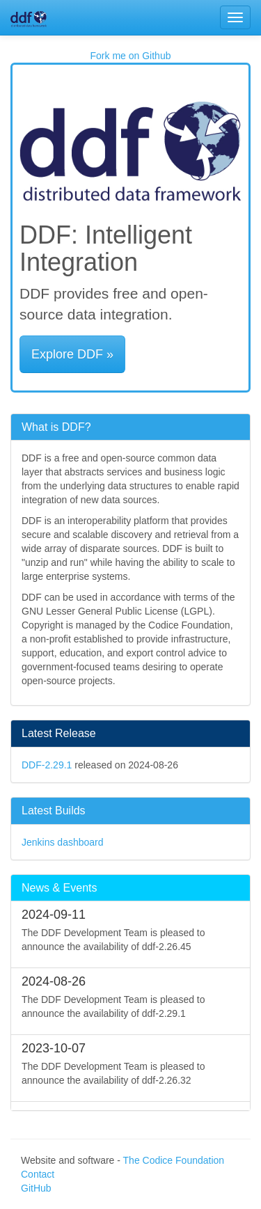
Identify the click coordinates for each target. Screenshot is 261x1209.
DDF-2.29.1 (47, 765)
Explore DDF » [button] (72, 354)
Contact (37, 1174)
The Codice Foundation (174, 1160)
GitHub (36, 1188)
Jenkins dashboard (63, 842)
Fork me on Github (130, 55)
